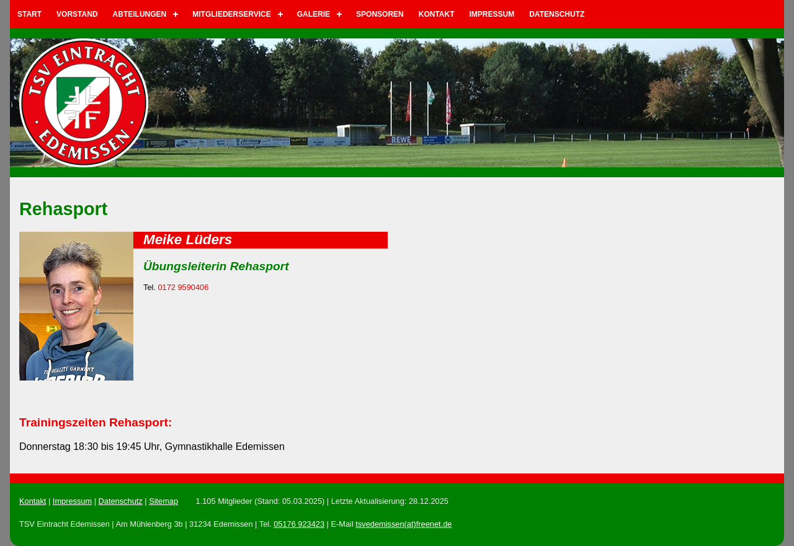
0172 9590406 (183, 287)
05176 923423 (299, 524)
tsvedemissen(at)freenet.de (403, 524)
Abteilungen (140, 14)
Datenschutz (556, 14)
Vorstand (76, 14)
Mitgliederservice (231, 14)
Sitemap (163, 501)
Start (29, 14)
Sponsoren (380, 14)
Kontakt (437, 14)
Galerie (313, 14)
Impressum (492, 14)
